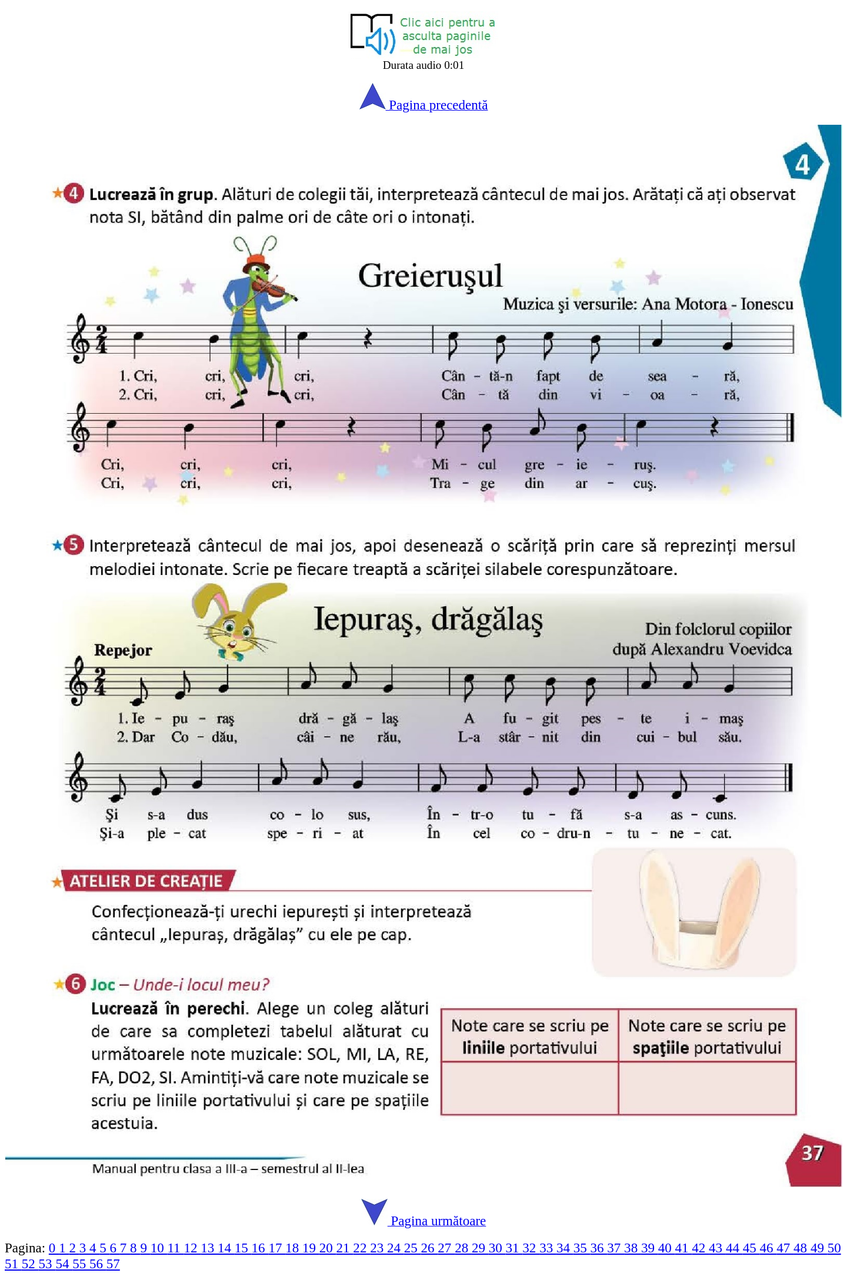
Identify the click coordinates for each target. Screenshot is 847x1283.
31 (514, 1247)
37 (615, 1247)
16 (260, 1247)
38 (632, 1247)
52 (30, 1263)
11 (175, 1247)
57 (113, 1263)
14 (226, 1247)
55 (80, 1263)
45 (751, 1247)
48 (802, 1247)
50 (834, 1247)
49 (819, 1247)
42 (700, 1247)
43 (717, 1247)
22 (361, 1247)
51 (13, 1263)
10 (159, 1247)
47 (784, 1247)
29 (480, 1247)
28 (463, 1247)
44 (734, 1247)
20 (327, 1247)
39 (649, 1247)
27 (446, 1247)
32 (530, 1247)
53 (47, 1263)
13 (209, 1247)
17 (276, 1247)
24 (395, 1247)
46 (767, 1247)
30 (497, 1247)
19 (310, 1247)
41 (683, 1247)
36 (599, 1247)
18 (293, 1247)
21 (345, 1247)
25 (412, 1247)
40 (666, 1247)
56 (97, 1263)
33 (547, 1247)
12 (192, 1247)
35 (582, 1247)
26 (429, 1247)
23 (378, 1247)
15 (243, 1247)
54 (63, 1263)
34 (564, 1247)
